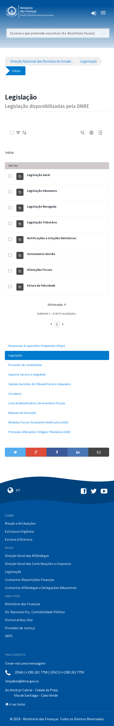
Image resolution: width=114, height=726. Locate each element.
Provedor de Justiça (20, 628)
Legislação (13, 571)
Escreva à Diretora (18, 539)
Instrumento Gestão (41, 254)
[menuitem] (57, 345)
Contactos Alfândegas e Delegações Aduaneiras (41, 587)
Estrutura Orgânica (19, 531)
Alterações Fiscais (39, 270)
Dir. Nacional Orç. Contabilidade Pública (35, 612)
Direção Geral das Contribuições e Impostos (38, 563)
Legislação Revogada (41, 206)
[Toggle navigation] (60, 12)
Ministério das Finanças (22, 604)
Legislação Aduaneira (42, 191)
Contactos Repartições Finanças (29, 579)
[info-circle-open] (91, 132)
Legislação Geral (38, 175)
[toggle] (18, 132)
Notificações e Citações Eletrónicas (51, 238)
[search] (82, 132)
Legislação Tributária (42, 222)
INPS (8, 636)
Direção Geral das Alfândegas (27, 555)
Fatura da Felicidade (41, 285)
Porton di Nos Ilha (19, 620)
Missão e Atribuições (20, 523)
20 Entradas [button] (57, 305)
